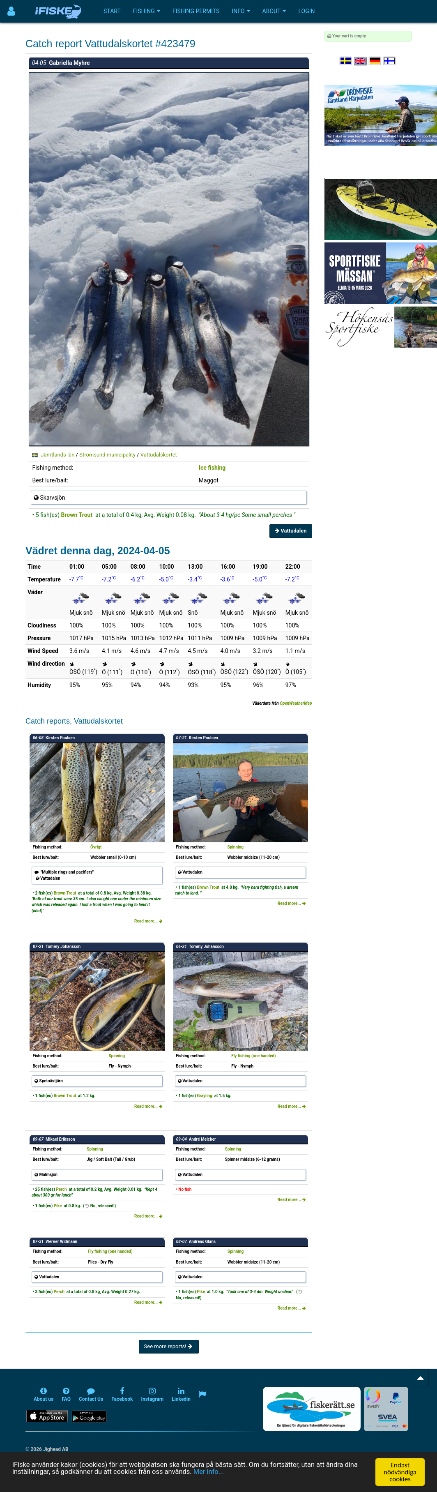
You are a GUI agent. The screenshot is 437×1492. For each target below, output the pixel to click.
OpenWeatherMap (296, 703)
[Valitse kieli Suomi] (389, 61)
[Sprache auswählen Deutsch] (375, 61)
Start (112, 11)
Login (306, 11)
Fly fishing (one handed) (253, 1056)
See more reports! (168, 1346)
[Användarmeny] (11, 11)
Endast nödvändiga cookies (400, 1472)
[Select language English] (360, 61)
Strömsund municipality (107, 455)
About (274, 11)
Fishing (146, 11)
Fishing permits (195, 11)
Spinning (235, 847)
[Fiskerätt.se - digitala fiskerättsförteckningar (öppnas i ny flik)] (312, 1409)
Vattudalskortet (158, 455)
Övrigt (95, 847)
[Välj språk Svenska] (346, 61)
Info (241, 11)
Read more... (148, 921)
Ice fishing (212, 467)
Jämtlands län (57, 455)
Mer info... (214, 1472)
